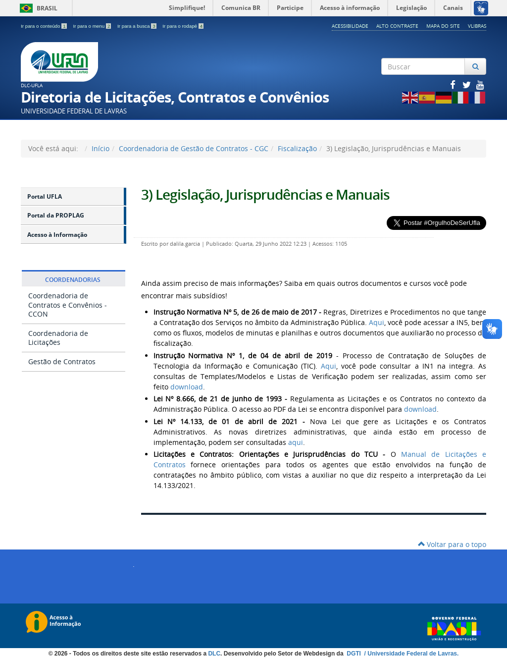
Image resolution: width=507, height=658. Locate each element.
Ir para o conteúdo (44, 26)
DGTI (354, 653)
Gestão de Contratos (62, 361)
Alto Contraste (397, 25)
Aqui (376, 322)
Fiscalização (297, 148)
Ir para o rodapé (182, 26)
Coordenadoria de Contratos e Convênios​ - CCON (67, 304)
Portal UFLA (44, 196)
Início (100, 148)
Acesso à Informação (57, 234)
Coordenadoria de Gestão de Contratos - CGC (193, 148)
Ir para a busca (137, 26)
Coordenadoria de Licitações (58, 338)
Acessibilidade (350, 25)
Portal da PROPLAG (55, 215)
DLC (214, 653)
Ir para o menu (92, 26)
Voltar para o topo (452, 544)
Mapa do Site (443, 25)
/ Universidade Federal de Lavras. (410, 653)
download (185, 386)
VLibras (477, 25)
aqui (295, 442)
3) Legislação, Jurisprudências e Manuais (265, 194)
